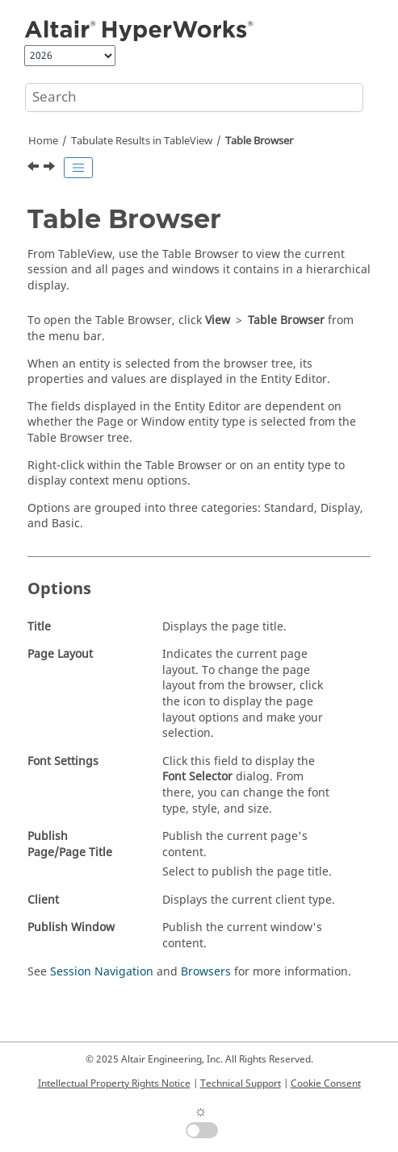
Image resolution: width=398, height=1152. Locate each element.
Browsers (206, 971)
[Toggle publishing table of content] (78, 167)
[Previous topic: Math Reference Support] (34, 168)
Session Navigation (101, 971)
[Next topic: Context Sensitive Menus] (50, 168)
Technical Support (240, 1083)
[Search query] (194, 97)
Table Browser (259, 141)
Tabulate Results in (141, 141)
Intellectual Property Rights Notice (114, 1083)
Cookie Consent (326, 1083)
